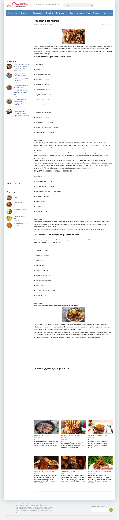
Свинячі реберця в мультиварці (99, 471)
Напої (88, 13)
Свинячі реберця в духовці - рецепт (71, 436)
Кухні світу (25, 13)
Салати (72, 13)
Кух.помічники (13, 13)
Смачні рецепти (61, 13)
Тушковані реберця (68, 471)
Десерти (80, 13)
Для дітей (49, 13)
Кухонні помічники (92, 473)
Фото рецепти (38, 13)
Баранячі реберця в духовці (98, 435)
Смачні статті (37, 437)
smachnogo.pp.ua (45, 518)
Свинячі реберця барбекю (43, 435)
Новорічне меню (109, 13)
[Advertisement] (73, 351)
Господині (96, 13)
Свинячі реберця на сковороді (45, 471)
